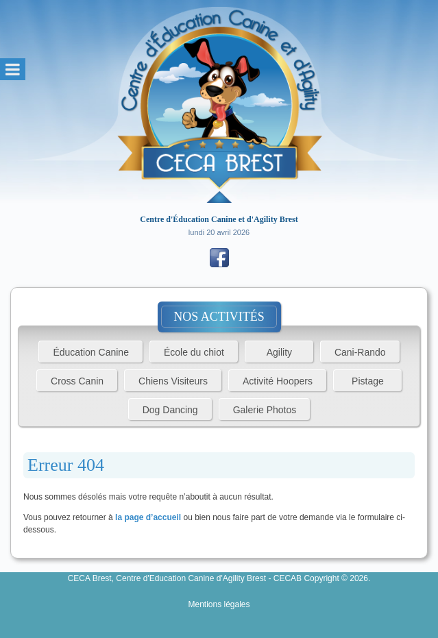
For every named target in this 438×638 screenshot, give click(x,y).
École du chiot (194, 352)
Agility (279, 352)
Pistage (368, 381)
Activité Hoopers (278, 381)
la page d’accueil (148, 517)
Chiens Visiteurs (173, 381)
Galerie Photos (265, 409)
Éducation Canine (91, 352)
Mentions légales (219, 604)
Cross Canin (77, 381)
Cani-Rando (360, 352)
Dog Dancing (170, 409)
